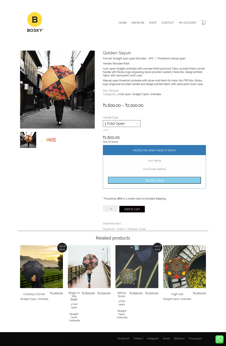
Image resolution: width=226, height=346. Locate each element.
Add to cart (133, 208)
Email (142, 228)
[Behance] (179, 337)
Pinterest (133, 228)
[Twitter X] (138, 337)
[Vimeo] (166, 337)
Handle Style (110, 117)
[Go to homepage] (34, 23)
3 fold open (124, 94)
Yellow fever (121, 294)
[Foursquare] (195, 337)
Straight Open (140, 94)
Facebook (109, 228)
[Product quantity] (110, 208)
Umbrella (155, 94)
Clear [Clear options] (105, 130)
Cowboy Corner (34, 293)
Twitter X (121, 228)
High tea (177, 293)
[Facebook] (123, 337)
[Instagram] (153, 337)
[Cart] (203, 22)
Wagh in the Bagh (74, 295)
